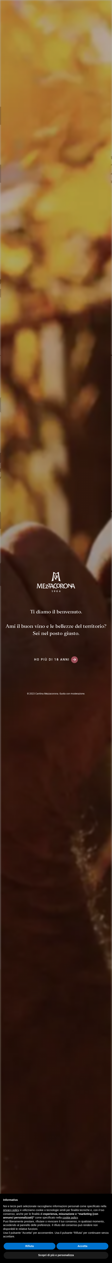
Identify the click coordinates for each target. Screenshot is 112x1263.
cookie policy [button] (70, 1217)
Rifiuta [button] (29, 1246)
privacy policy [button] (11, 1210)
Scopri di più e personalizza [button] (56, 1255)
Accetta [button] (82, 1246)
